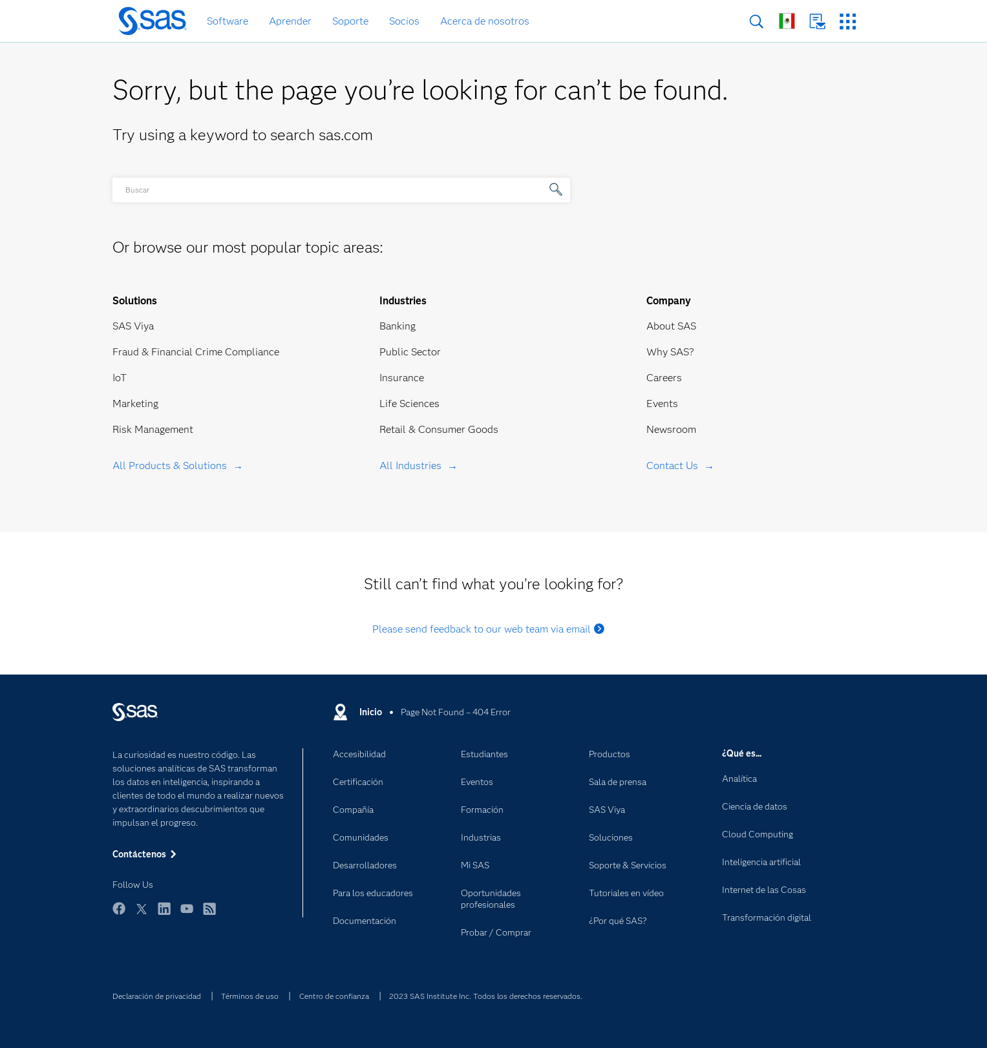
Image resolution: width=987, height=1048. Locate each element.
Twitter (141, 914)
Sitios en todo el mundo (787, 21)
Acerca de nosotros (484, 21)
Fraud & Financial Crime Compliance (195, 352)
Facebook (118, 914)
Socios (404, 21)
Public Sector (410, 352)
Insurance (401, 378)
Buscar (756, 22)
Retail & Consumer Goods (438, 429)
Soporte (350, 21)
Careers (664, 378)
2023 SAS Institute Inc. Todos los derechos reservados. (485, 996)
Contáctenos (817, 22)
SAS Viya (133, 326)
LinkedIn (164, 914)
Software (227, 21)
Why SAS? (670, 352)
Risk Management (152, 429)
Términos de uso (250, 996)
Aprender (290, 21)
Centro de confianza (334, 996)
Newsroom (671, 429)
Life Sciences (409, 403)
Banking (397, 326)
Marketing (135, 403)
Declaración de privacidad (156, 996)
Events (662, 403)
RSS (209, 914)
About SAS (671, 326)
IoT (119, 378)
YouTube (186, 914)
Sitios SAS (848, 22)
